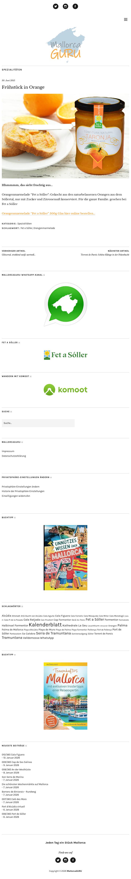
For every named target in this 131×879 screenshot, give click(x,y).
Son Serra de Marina (12, 777)
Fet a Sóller (26, 228)
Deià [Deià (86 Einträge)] (74, 619)
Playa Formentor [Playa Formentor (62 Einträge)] (79, 630)
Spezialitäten (12, 69)
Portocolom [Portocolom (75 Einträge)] (15, 633)
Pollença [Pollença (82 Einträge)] (92, 629)
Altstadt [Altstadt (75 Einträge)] (16, 616)
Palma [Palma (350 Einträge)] (122, 625)
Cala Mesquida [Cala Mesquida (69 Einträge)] (91, 616)
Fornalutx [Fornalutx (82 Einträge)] (124, 619)
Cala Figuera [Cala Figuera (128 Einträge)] (62, 615)
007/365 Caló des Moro (14, 799)
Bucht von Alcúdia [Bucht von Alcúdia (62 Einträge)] (34, 616)
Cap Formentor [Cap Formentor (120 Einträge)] (62, 619)
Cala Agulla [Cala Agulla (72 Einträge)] (48, 616)
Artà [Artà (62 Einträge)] (23, 616)
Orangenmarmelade (44, 228)
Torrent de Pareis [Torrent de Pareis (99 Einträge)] (103, 633)
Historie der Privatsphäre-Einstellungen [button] (23, 491)
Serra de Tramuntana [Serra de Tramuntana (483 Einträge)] (53, 633)
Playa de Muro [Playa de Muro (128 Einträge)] (46, 629)
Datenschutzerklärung (14, 456)
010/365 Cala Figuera (13, 754)
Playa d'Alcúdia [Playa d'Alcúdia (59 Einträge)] (31, 630)
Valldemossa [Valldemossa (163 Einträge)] (31, 638)
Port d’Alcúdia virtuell (13, 806)
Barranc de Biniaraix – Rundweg (19, 791)
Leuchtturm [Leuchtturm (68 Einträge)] (94, 625)
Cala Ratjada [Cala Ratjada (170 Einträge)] (31, 619)
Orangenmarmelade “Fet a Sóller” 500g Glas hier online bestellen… (48, 213)
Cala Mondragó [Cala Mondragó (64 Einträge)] (116, 616)
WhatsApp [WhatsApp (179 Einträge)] (47, 638)
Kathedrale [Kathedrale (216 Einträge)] (70, 625)
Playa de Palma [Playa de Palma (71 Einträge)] (63, 629)
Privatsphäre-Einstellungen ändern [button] (20, 486)
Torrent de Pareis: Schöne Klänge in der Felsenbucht (105, 253)
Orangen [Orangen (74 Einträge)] (112, 625)
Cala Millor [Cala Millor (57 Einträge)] (104, 616)
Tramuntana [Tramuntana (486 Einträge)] (12, 637)
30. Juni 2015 (8, 80)
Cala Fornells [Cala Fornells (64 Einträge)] (77, 616)
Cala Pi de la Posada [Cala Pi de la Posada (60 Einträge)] (13, 620)
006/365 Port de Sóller (14, 814)
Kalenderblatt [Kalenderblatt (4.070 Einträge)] (45, 625)
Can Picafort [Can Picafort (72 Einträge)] (47, 620)
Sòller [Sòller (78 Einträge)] (91, 633)
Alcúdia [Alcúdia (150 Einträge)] (6, 615)
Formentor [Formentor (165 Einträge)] (111, 619)
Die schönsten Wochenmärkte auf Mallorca (25, 784)
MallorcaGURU (74, 871)
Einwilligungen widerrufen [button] (16, 496)
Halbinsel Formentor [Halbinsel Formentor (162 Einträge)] (15, 625)
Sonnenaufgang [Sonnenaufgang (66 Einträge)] (79, 633)
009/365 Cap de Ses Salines (17, 762)
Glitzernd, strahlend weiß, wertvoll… (18, 253)
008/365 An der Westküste (16, 769)
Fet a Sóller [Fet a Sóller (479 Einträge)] (95, 619)
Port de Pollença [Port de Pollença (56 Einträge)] (104, 630)
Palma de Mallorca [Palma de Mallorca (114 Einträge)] (12, 629)
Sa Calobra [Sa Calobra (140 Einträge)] (28, 633)
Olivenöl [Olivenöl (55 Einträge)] (104, 626)
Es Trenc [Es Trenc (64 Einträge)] (81, 620)
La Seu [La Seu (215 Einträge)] (82, 625)
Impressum (8, 451)
